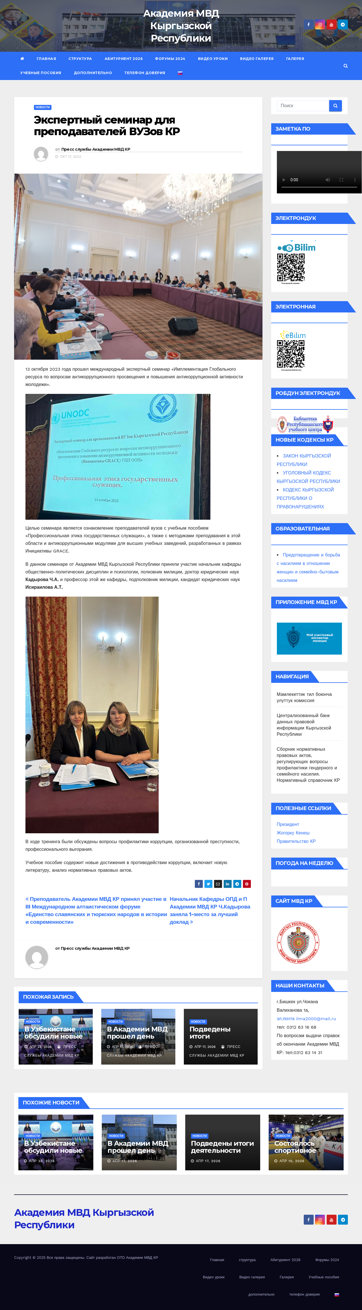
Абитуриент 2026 (124, 59)
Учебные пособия (40, 73)
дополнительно (93, 73)
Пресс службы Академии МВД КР (95, 149)
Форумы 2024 (170, 59)
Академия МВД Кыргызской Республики (181, 25)
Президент (288, 824)
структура (80, 59)
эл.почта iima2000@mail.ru (306, 1018)
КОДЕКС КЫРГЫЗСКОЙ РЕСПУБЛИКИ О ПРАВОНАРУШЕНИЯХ (305, 498)
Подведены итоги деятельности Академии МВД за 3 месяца (222, 1154)
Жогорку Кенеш (293, 833)
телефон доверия (144, 73)
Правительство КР (296, 841)
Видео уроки (213, 59)
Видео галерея (257, 59)
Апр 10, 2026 (291, 1161)
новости (43, 107)
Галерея (295, 59)
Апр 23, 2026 (42, 1161)
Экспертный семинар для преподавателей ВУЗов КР (107, 125)
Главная (46, 59)
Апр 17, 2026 (125, 1161)
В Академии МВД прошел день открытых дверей (138, 1036)
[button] (346, 65)
